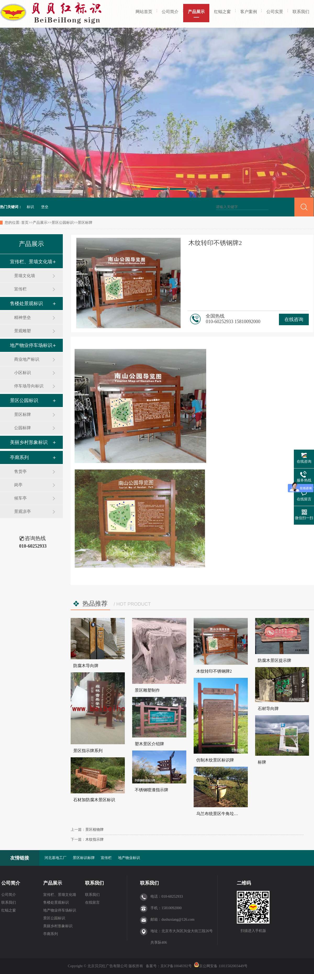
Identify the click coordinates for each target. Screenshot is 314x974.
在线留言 (92, 902)
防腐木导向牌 (85, 665)
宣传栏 (20, 289)
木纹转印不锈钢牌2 (214, 671)
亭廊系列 (19, 457)
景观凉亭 (22, 511)
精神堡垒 (22, 317)
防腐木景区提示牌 (274, 660)
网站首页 (144, 11)
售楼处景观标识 (26, 303)
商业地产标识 (26, 359)
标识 (30, 207)
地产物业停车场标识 (31, 345)
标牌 (262, 762)
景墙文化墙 (24, 275)
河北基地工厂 (55, 858)
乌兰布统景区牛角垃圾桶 (219, 813)
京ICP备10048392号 (176, 966)
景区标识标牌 (84, 858)
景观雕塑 (22, 331)
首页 (25, 223)
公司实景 (274, 11)
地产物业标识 (129, 858)
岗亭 (18, 485)
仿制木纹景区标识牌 (215, 760)
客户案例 (248, 11)
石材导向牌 (268, 708)
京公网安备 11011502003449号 (220, 966)
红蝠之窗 (222, 11)
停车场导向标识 (28, 386)
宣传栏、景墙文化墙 (31, 261)
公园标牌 (22, 428)
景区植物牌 (94, 830)
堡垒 (44, 207)
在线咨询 (293, 319)
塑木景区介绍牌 (149, 744)
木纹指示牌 (94, 839)
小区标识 (22, 372)
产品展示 (196, 11)
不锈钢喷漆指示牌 (151, 790)
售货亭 (20, 471)
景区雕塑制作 (147, 690)
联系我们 (301, 11)
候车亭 (20, 498)
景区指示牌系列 (88, 750)
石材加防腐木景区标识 (94, 800)
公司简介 (170, 11)
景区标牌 (85, 223)
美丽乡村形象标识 (29, 442)
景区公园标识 (63, 223)
